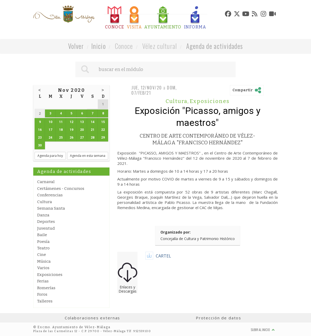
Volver (76, 46)
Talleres (45, 301)
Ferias (43, 281)
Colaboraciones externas (92, 317)
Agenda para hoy (50, 155)
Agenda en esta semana (87, 155)
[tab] (115, 17)
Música (44, 261)
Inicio (98, 46)
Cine (41, 254)
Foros (42, 294)
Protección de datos (218, 317)
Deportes (46, 221)
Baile (42, 234)
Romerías (46, 288)
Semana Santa (51, 208)
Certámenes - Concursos (60, 188)
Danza (43, 215)
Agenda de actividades (214, 46)
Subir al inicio (263, 329)
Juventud (46, 228)
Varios (43, 268)
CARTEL (163, 256)
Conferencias (50, 195)
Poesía (43, 241)
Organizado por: (175, 232)
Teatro (43, 248)
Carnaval (46, 181)
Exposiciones (49, 274)
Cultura (44, 201)
